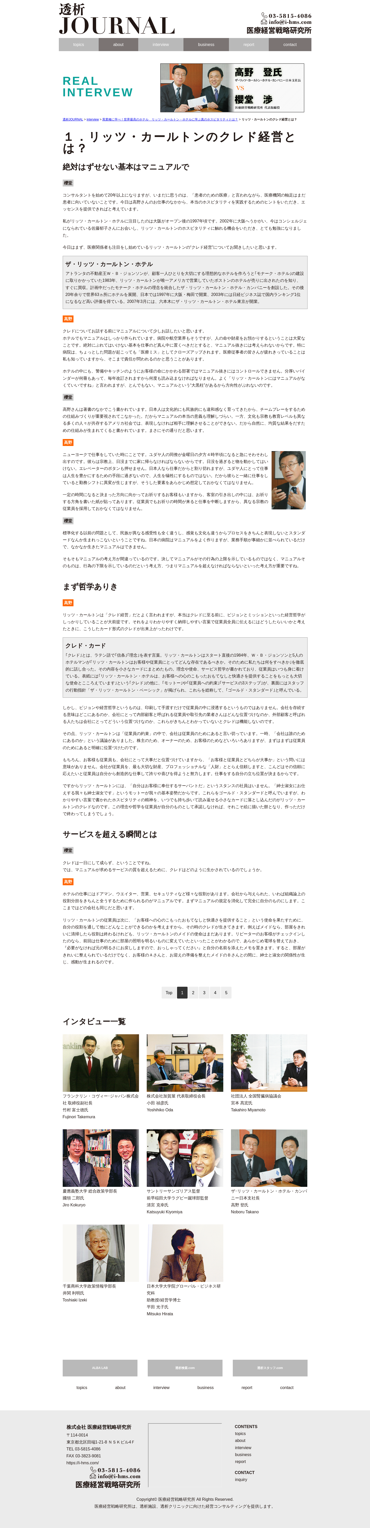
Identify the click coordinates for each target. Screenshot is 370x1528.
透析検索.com (185, 1368)
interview (161, 44)
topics (78, 44)
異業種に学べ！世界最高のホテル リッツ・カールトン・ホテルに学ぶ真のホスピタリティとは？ (170, 119)
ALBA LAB (100, 1368)
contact (290, 44)
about (118, 44)
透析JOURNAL (73, 119)
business (206, 44)
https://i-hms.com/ (83, 1463)
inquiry (241, 1479)
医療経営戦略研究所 (176, 1499)
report (249, 44)
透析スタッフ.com (270, 1368)
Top (169, 993)
